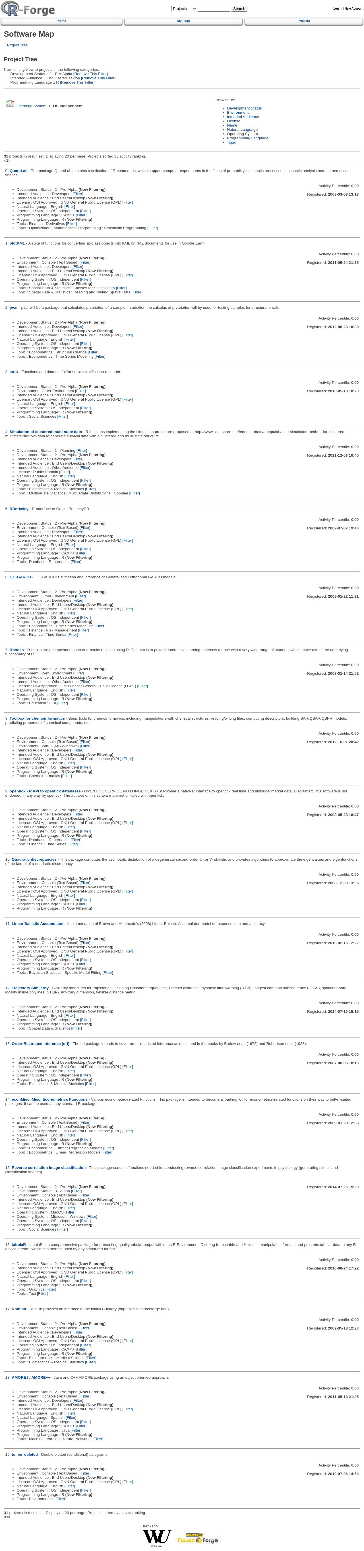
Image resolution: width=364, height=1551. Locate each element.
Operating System (30, 106)
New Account (354, 8)
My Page (183, 20)
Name (232, 125)
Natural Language (242, 129)
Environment (238, 112)
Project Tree (17, 45)
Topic (231, 142)
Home (61, 20)
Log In (337, 8)
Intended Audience (243, 117)
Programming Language (247, 138)
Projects (304, 20)
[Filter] (78, 194)
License (233, 121)
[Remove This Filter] (90, 74)
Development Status (244, 108)
